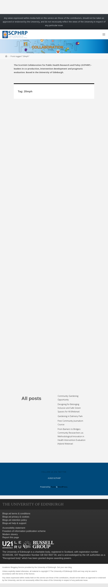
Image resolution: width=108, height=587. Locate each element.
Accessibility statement (13, 528)
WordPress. (63, 487)
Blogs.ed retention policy (14, 520)
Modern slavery (10, 534)
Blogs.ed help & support (14, 523)
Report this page (10, 537)
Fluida (53, 487)
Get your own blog (64, 567)
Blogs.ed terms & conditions (16, 513)
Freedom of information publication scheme (24, 531)
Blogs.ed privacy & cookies (15, 517)
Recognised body (12, 558)
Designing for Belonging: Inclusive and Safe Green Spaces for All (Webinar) (69, 408)
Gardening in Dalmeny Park (70, 416)
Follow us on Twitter (54, 472)
